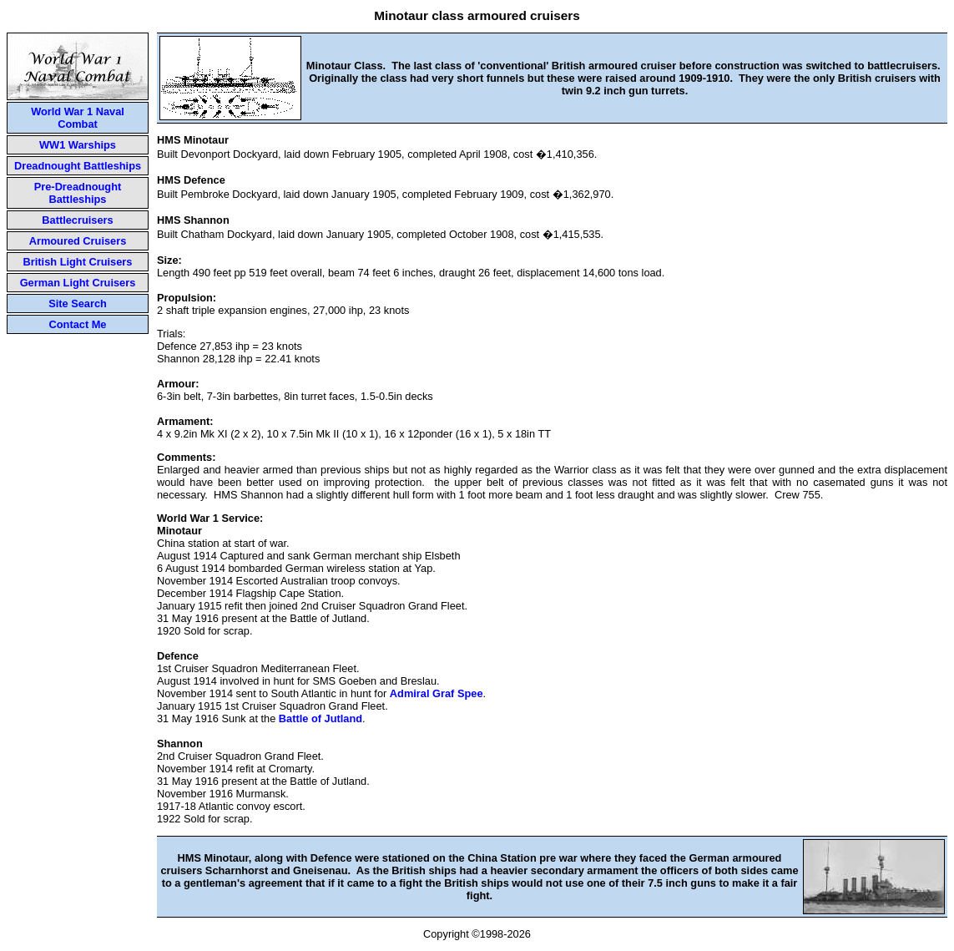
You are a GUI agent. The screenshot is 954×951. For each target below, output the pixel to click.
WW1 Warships (77, 145)
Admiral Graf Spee (436, 693)
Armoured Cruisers (78, 241)
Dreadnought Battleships (77, 165)
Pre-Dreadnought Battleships (78, 192)
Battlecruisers (77, 220)
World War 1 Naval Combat (77, 117)
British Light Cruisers (78, 261)
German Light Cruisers (78, 282)
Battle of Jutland (320, 718)
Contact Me (78, 324)
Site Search (77, 303)
